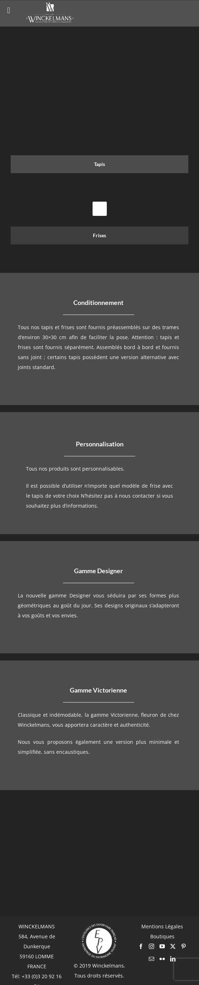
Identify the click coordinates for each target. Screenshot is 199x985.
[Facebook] (140, 946)
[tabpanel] (99, 201)
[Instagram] (151, 946)
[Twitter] (173, 946)
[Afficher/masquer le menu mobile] (184, 12)
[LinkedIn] (173, 958)
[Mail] (151, 958)
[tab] (99, 164)
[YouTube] (162, 946)
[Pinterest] (183, 946)
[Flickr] (162, 958)
